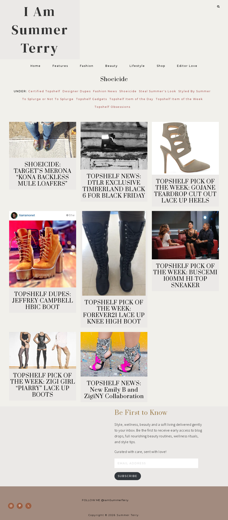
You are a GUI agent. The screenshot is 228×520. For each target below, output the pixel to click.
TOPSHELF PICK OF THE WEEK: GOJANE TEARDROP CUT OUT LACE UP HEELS (185, 191)
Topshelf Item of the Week (179, 99)
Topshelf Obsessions (112, 107)
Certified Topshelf (44, 91)
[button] (217, 6)
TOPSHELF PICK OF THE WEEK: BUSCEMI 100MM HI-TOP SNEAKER (185, 276)
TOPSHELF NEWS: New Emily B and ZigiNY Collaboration (114, 390)
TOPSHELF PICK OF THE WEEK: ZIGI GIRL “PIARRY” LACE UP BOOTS (42, 385)
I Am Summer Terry (40, 29)
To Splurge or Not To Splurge (48, 99)
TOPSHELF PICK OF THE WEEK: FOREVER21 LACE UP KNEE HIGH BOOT (114, 312)
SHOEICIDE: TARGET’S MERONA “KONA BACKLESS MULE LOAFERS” (42, 174)
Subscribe (127, 476)
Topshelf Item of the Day (131, 99)
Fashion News (105, 91)
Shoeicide (128, 91)
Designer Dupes (77, 91)
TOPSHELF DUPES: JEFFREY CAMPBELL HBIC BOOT (42, 301)
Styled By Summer (194, 91)
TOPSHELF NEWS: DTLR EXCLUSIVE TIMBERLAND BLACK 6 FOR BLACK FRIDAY (114, 186)
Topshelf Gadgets (91, 99)
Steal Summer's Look (157, 91)
